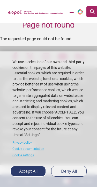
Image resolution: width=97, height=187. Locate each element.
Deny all (69, 171)
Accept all (28, 171)
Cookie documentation (28, 149)
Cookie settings (23, 155)
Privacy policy (22, 142)
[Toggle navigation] (71, 11)
